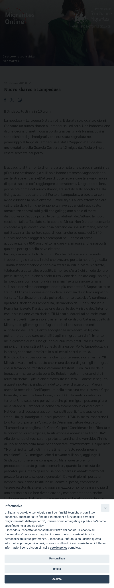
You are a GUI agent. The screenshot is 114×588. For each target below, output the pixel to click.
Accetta (57, 579)
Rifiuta (57, 568)
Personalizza (57, 558)
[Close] (105, 508)
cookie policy (58, 547)
